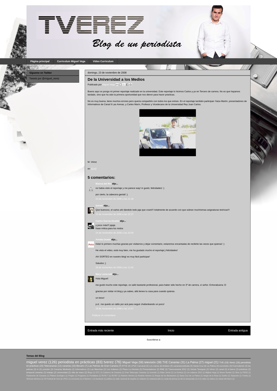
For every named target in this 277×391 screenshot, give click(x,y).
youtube (46, 369)
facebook (99, 379)
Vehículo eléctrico (33, 379)
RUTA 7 (105, 376)
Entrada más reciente (101, 330)
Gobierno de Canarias (112, 373)
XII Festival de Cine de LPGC (56, 379)
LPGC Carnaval (138, 366)
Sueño (224, 376)
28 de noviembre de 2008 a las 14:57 (115, 308)
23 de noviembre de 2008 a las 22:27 (115, 214)
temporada (190, 379)
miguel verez (36, 362)
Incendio (153, 373)
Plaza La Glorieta (131, 369)
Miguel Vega (109, 84)
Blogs (90, 373)
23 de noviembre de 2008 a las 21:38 (115, 199)
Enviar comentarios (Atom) (174, 339)
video (204, 379)
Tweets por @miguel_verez (44, 78)
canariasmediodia (181, 366)
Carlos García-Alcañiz (107, 221)
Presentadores (149, 369)
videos (212, 379)
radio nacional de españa (126, 379)
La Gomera (178, 373)
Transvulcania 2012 (177, 369)
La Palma (192, 362)
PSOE (245, 373)
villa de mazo (78, 372)
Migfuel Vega (210, 373)
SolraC (99, 205)
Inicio (171, 330)
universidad (62, 372)
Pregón (71, 376)
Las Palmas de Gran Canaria (103, 365)
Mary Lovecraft (104, 274)
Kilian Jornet (165, 373)
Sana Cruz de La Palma (190, 376)
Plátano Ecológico (57, 376)
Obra (237, 373)
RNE (162, 369)
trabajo (50, 372)
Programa (82, 376)
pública (109, 379)
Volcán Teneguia (197, 369)
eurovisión (224, 366)
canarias (66, 365)
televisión (150, 362)
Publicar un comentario (104, 315)
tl (198, 379)
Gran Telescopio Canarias (135, 373)
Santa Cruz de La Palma (204, 366)
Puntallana (93, 376)
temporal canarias (34, 372)
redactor (142, 379)
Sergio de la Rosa (210, 376)
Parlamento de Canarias (36, 376)
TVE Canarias (171, 362)
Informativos (81, 369)
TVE (221, 362)
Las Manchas (96, 369)
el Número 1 (87, 379)
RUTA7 (114, 376)
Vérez (212, 369)
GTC (98, 373)
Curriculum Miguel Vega (71, 61)
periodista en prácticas (76, 362)
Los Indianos (113, 369)
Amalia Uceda (103, 239)
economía (75, 379)
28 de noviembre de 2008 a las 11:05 (115, 267)
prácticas (243, 369)
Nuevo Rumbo (226, 373)
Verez (232, 362)
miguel (209, 362)
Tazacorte (235, 376)
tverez (109, 362)
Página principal (39, 61)
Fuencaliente (238, 366)
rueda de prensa (170, 379)
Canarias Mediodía (62, 369)
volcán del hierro (225, 379)
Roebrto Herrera (144, 376)
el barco (231, 369)
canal (221, 369)
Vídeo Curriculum (103, 61)
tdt (182, 379)
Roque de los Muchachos (165, 376)
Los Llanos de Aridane (159, 366)
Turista (245, 376)
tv (38, 369)
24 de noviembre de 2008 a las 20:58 (115, 232)
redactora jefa (155, 379)
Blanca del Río (103, 183)
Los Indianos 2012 (194, 373)
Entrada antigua (238, 330)
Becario (80, 365)
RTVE (124, 366)
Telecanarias (50, 365)
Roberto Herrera (127, 376)
